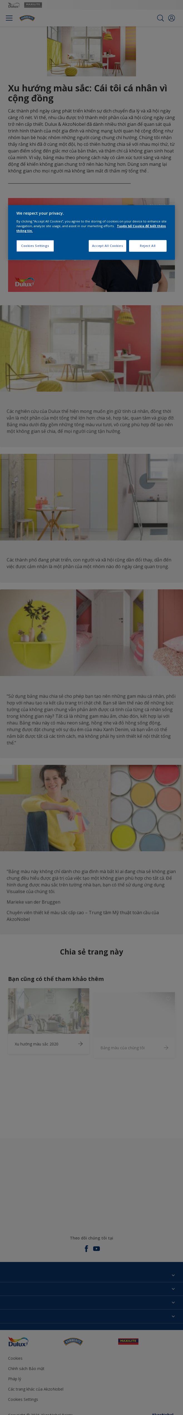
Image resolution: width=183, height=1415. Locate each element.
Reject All (148, 246)
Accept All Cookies (107, 246)
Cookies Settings (35, 246)
